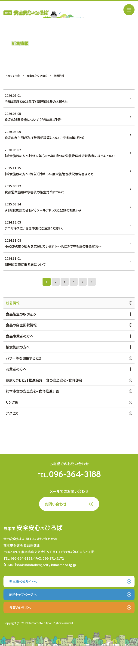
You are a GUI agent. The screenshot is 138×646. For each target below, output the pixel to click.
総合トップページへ (23, 594)
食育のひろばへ (20, 607)
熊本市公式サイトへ (23, 581)
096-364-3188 (75, 475)
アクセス (12, 413)
